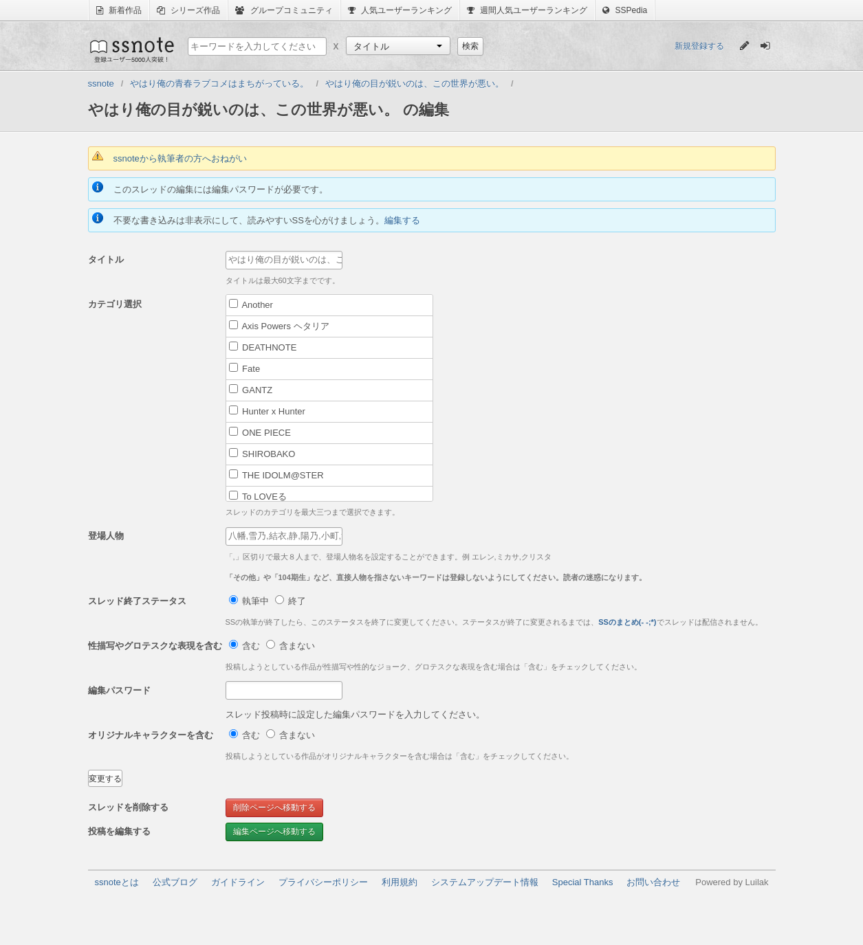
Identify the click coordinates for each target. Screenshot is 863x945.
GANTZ (251, 389)
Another (251, 304)
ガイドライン (238, 882)
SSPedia (624, 10)
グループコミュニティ (283, 10)
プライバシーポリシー (323, 882)
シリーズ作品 (188, 10)
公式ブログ (175, 882)
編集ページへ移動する (274, 831)
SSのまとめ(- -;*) (627, 622)
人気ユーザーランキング (400, 10)
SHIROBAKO (262, 453)
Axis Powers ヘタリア (279, 325)
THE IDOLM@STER (276, 474)
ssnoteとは (117, 882)
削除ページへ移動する (274, 807)
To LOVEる (258, 496)
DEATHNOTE (263, 347)
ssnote (131, 49)
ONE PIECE (260, 432)
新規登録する (699, 46)
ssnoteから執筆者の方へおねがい (180, 158)
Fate (245, 368)
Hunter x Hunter (267, 410)
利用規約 (399, 882)
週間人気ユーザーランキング (527, 10)
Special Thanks (582, 882)
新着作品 (119, 10)
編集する (402, 220)
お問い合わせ (653, 882)
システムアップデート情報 (484, 882)
